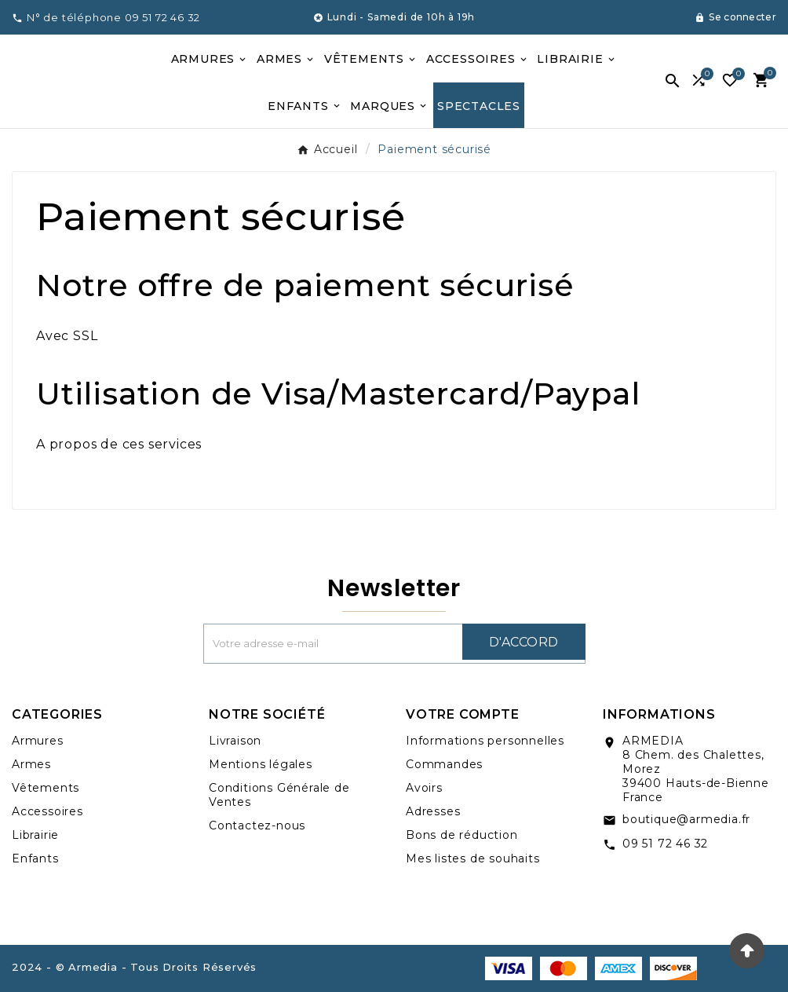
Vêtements (45, 788)
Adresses (433, 811)
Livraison (235, 741)
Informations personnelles (485, 741)
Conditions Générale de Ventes (279, 795)
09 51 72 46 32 (665, 843)
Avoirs (424, 788)
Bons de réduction (462, 835)
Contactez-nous (257, 825)
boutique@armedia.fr (686, 819)
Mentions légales (260, 764)
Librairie (35, 835)
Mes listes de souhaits (473, 858)
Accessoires (47, 811)
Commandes (444, 764)
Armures (38, 741)
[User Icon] (735, 17)
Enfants (35, 858)
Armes (31, 764)
